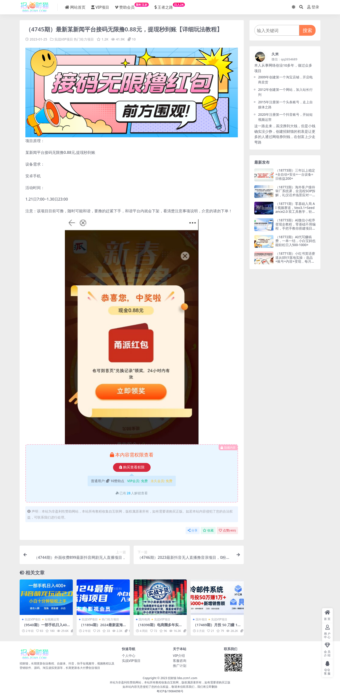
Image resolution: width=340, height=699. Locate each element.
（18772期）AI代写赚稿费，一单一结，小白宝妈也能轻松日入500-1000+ (295, 241)
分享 (193, 530)
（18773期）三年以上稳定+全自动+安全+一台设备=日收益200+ (295, 174)
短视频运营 (52, 619)
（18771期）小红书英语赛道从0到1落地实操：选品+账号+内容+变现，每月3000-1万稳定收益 (295, 259)
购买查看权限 (132, 467)
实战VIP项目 (63, 39)
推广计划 (179, 665)
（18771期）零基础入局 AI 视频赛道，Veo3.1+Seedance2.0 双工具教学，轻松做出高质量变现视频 (295, 209)
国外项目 (201, 619)
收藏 (208, 530)
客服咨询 (179, 660)
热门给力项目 (84, 39)
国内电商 (144, 619)
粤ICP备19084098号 (170, 691)
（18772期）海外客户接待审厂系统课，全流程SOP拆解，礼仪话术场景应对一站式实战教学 (295, 193)
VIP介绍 (179, 655)
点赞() (227, 530)
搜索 (307, 30)
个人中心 (128, 655)
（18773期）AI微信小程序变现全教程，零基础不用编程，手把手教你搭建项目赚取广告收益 (295, 226)
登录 (313, 7)
